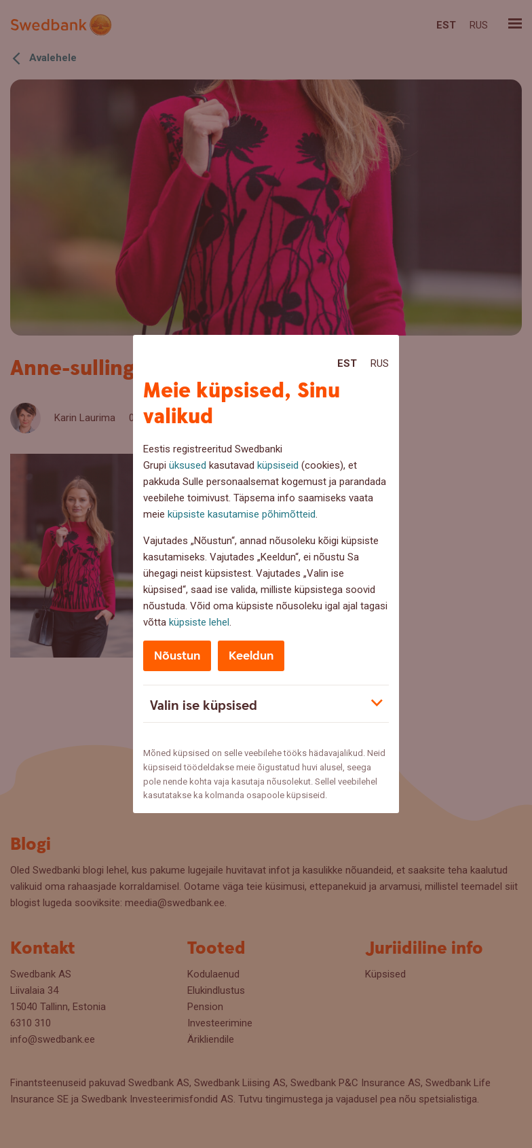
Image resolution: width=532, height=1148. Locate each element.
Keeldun (251, 656)
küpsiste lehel (199, 622)
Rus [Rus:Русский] (379, 363)
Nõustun (177, 656)
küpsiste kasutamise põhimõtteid (242, 514)
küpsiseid (278, 465)
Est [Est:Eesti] (347, 363)
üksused (187, 465)
